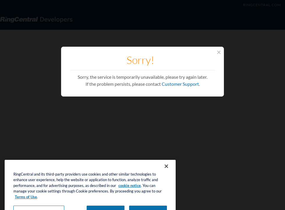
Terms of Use (26, 199)
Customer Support (180, 84)
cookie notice (129, 188)
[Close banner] (166, 169)
